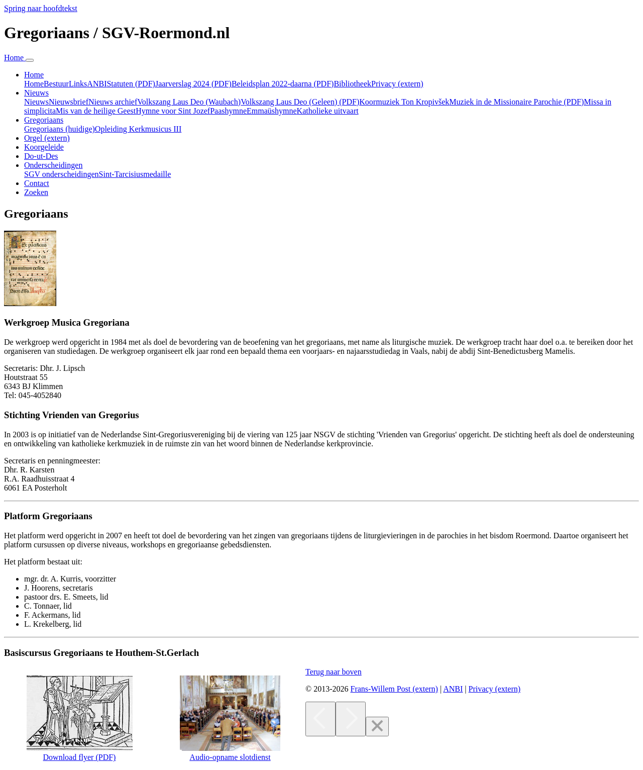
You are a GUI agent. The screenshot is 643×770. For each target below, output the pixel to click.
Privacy (397, 83)
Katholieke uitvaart (328, 111)
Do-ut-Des (41, 156)
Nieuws (36, 102)
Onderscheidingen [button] (53, 165)
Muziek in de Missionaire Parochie (516, 102)
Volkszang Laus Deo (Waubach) (189, 102)
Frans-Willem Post (394, 689)
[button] (333, 671)
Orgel (47, 138)
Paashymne (228, 111)
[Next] (351, 719)
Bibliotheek (352, 83)
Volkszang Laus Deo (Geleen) (300, 102)
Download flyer (80, 752)
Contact (36, 183)
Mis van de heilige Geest (96, 111)
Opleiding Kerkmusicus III (138, 129)
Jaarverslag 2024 (193, 83)
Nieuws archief (112, 102)
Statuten (130, 83)
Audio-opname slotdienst (229, 757)
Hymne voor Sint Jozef (173, 111)
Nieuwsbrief (68, 102)
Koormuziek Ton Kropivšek (404, 102)
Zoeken (36, 192)
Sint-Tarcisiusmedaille (135, 174)
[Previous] (320, 719)
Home (34, 83)
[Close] (377, 726)
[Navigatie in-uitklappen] (30, 60)
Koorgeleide (44, 147)
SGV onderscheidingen (61, 174)
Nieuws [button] (36, 92)
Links (78, 83)
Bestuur (56, 83)
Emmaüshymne (272, 111)
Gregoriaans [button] (43, 120)
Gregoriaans (59, 129)
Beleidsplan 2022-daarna (283, 83)
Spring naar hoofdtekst (40, 8)
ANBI (96, 83)
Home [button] (34, 74)
